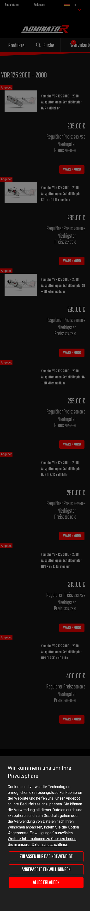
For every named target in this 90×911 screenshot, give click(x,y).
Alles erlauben (46, 883)
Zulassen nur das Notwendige (46, 857)
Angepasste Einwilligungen (46, 870)
